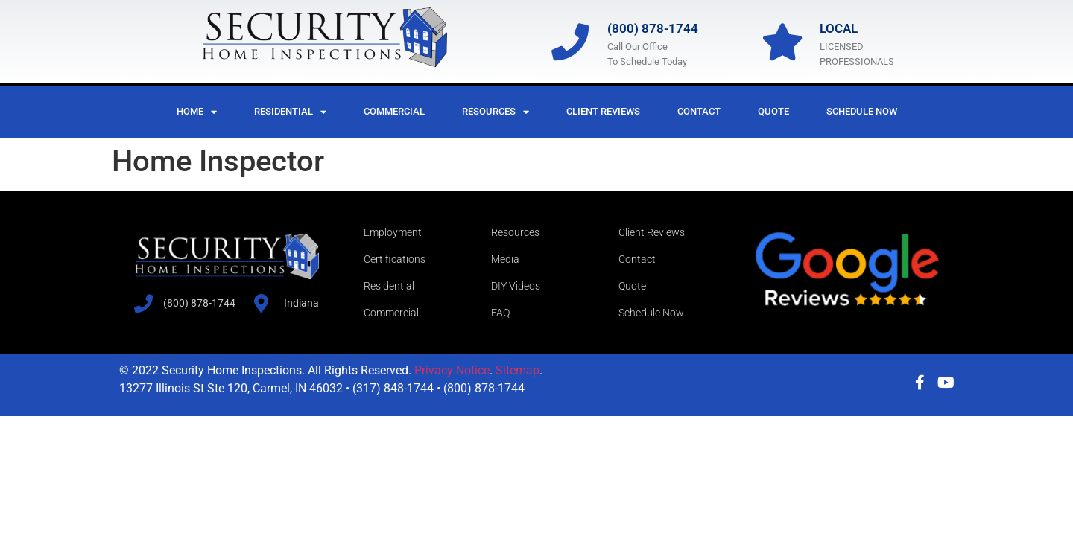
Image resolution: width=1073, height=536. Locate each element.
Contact (699, 111)
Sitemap (517, 370)
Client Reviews (603, 111)
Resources (495, 112)
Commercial (394, 111)
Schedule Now (861, 111)
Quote (773, 111)
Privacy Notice (452, 370)
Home (197, 112)
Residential (290, 112)
